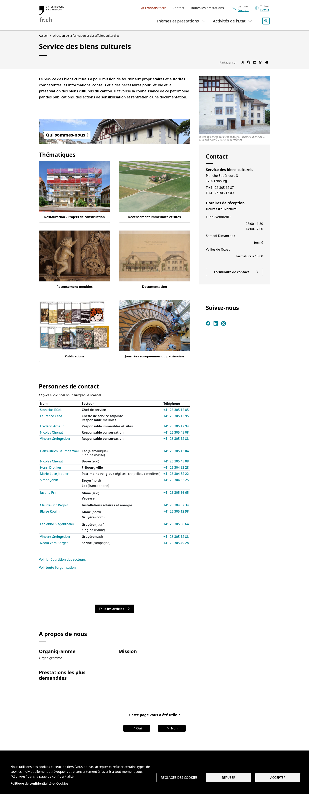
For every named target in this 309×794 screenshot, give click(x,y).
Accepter (278, 777)
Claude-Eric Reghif (54, 505)
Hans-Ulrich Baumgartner (59, 451)
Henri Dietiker (50, 467)
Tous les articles (114, 609)
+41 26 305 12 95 (176, 416)
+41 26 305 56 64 (176, 524)
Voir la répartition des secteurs (62, 559)
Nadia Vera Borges (54, 543)
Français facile (156, 8)
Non (172, 728)
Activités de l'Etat (233, 20)
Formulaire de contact (236, 272)
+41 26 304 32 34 (176, 505)
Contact (178, 8)
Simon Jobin (49, 480)
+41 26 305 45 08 (176, 432)
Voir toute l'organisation (57, 567)
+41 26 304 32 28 (176, 467)
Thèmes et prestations (181, 20)
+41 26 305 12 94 (176, 426)
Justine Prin (48, 492)
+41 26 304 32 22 (176, 473)
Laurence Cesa (51, 416)
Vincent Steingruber (55, 438)
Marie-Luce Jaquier (54, 473)
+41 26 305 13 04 (176, 451)
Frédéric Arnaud (52, 426)
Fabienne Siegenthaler (57, 524)
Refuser (228, 777)
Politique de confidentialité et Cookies (39, 783)
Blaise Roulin (50, 511)
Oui (136, 728)
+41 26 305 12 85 (176, 410)
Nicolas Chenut (51, 432)
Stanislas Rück (51, 410)
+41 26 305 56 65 (176, 492)
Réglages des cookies (179, 777)
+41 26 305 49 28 (176, 543)
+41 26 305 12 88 (176, 438)
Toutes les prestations (207, 8)
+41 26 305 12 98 (176, 511)
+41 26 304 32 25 (176, 480)
